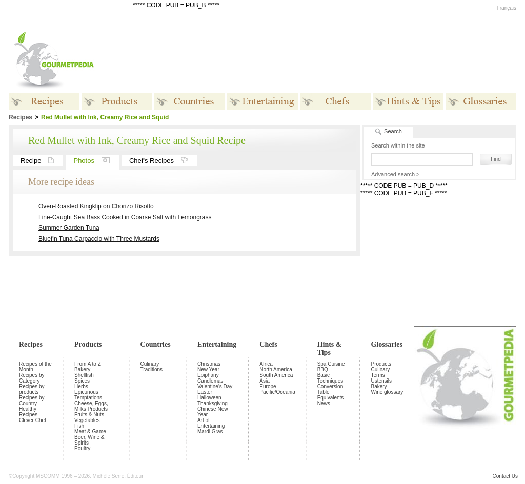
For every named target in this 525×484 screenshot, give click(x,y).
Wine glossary (387, 392)
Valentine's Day (214, 386)
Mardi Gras (210, 431)
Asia (264, 381)
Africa (266, 364)
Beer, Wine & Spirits (89, 440)
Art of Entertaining (211, 423)
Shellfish (84, 375)
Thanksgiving (212, 403)
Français (506, 8)
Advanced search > (395, 174)
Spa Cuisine (331, 364)
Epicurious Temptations (88, 395)
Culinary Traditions (151, 366)
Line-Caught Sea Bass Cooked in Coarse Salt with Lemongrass (125, 217)
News (323, 403)
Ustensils (381, 381)
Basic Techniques (330, 378)
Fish (79, 426)
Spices (82, 381)
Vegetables (87, 420)
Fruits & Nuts (89, 414)
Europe (267, 386)
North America (275, 369)
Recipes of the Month (35, 366)
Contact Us (505, 476)
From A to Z (87, 364)
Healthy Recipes (28, 411)
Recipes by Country (31, 400)
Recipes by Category (31, 378)
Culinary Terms (380, 372)
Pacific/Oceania (277, 392)
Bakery (82, 369)
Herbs (81, 386)
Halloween (209, 398)
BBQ (322, 369)
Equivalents (330, 398)
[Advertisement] (326, 60)
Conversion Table (330, 389)
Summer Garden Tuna (68, 228)
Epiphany (208, 375)
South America (276, 375)
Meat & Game (90, 431)
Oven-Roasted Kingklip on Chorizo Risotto (96, 206)
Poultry (82, 448)
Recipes (31, 344)
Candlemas (210, 381)
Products (88, 344)
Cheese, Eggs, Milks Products (91, 406)
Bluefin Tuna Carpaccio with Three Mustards (98, 238)
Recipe (42, 160)
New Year (208, 369)
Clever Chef (32, 420)
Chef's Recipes (163, 160)
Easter (204, 392)
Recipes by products (31, 389)
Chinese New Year (212, 411)
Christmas (208, 364)
